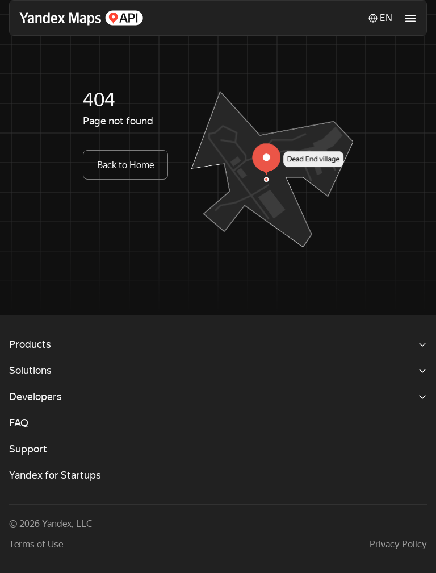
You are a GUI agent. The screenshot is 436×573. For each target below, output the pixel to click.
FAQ (18, 423)
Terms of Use (36, 544)
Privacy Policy (398, 544)
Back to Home (125, 165)
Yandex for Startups (55, 475)
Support (28, 449)
